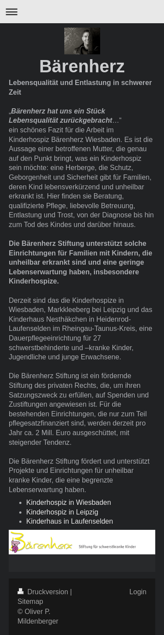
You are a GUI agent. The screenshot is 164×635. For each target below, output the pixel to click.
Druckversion (43, 592)
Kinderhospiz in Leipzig (62, 512)
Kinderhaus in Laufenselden (69, 521)
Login (138, 592)
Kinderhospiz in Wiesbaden (68, 502)
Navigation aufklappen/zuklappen (82, 11)
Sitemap (30, 601)
